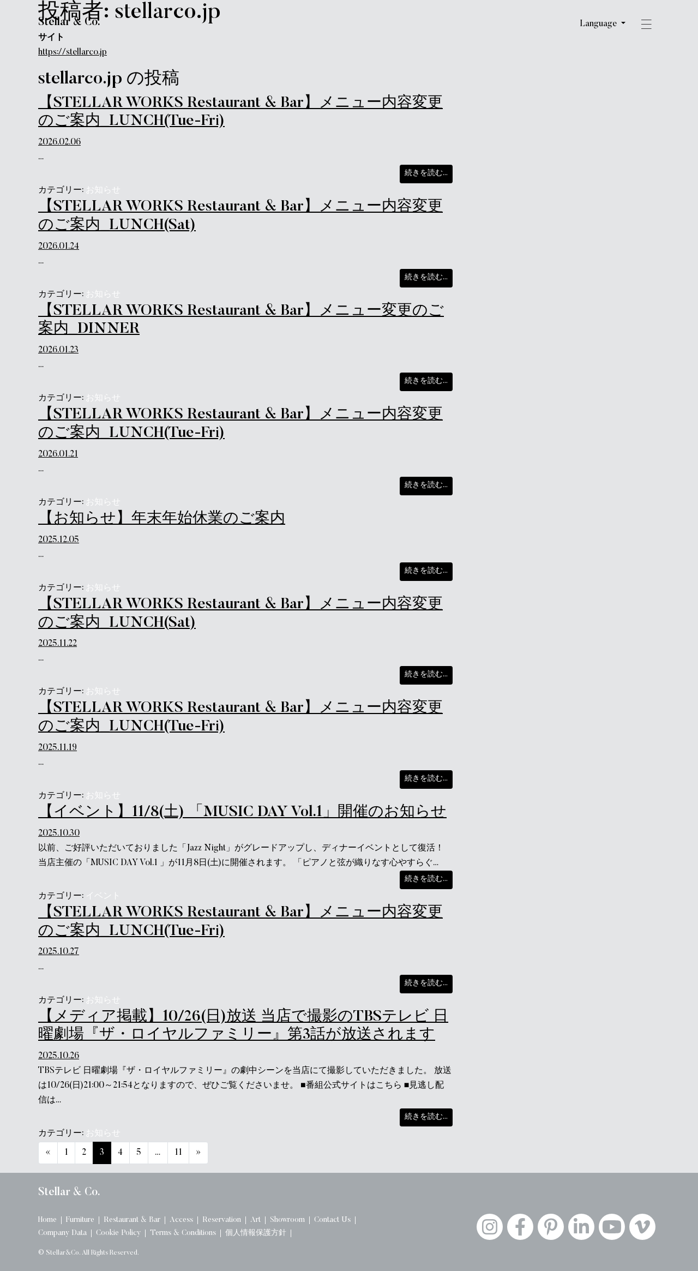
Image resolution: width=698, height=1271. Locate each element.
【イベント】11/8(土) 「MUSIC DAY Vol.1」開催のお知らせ (242, 812)
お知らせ (103, 190)
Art (255, 1220)
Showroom (287, 1220)
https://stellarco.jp (72, 52)
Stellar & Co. (69, 22)
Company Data (62, 1233)
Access (181, 1220)
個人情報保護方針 (255, 1233)
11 (178, 1152)
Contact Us (332, 1220)
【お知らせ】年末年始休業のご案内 (161, 518)
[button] (646, 26)
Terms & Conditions (183, 1233)
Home (47, 1220)
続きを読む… (429, 172)
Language (599, 24)
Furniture (80, 1220)
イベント (103, 896)
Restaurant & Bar (132, 1220)
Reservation (221, 1220)
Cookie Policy (118, 1233)
